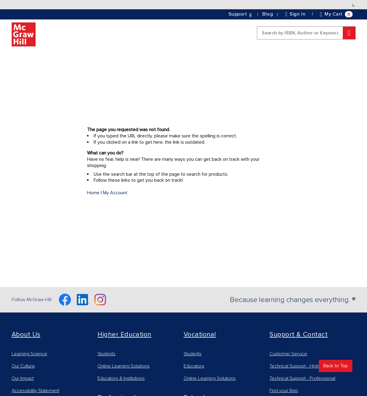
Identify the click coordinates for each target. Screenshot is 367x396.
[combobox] (306, 33)
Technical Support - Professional (302, 378)
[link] (268, 14)
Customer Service (288, 354)
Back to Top (335, 366)
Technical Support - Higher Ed (299, 366)
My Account (115, 193)
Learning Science (29, 354)
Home (93, 193)
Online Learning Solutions (124, 366)
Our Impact (23, 378)
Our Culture (23, 366)
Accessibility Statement (35, 391)
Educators (194, 366)
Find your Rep (283, 391)
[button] (241, 14)
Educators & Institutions (121, 378)
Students (106, 354)
